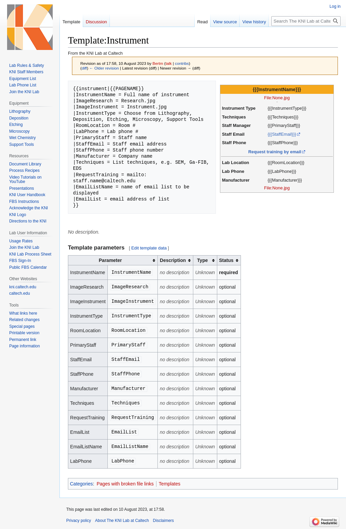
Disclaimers (163, 520)
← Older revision (104, 68)
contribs (182, 63)
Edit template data (149, 247)
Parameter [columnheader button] (110, 260)
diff (84, 68)
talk (169, 63)
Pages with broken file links (125, 483)
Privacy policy (78, 520)
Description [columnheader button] (173, 260)
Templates (169, 483)
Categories (81, 483)
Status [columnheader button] (226, 260)
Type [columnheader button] (202, 260)
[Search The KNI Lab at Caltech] (306, 21)
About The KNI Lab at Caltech (122, 520)
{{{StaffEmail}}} (282, 134)
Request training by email (274, 151)
